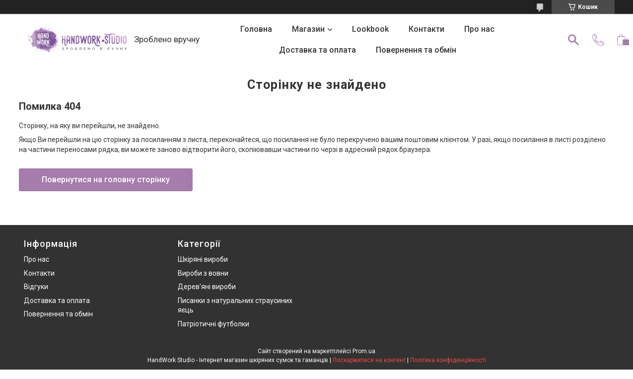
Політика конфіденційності (448, 360)
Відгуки (36, 287)
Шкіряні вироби (203, 259)
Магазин (308, 29)
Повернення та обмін (416, 50)
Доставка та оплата (317, 50)
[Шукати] (573, 40)
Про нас (479, 29)
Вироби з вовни (203, 273)
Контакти (426, 29)
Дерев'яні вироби (207, 287)
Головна (256, 29)
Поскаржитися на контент (369, 360)
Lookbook (370, 29)
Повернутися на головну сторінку (106, 179)
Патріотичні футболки (213, 324)
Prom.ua (363, 351)
